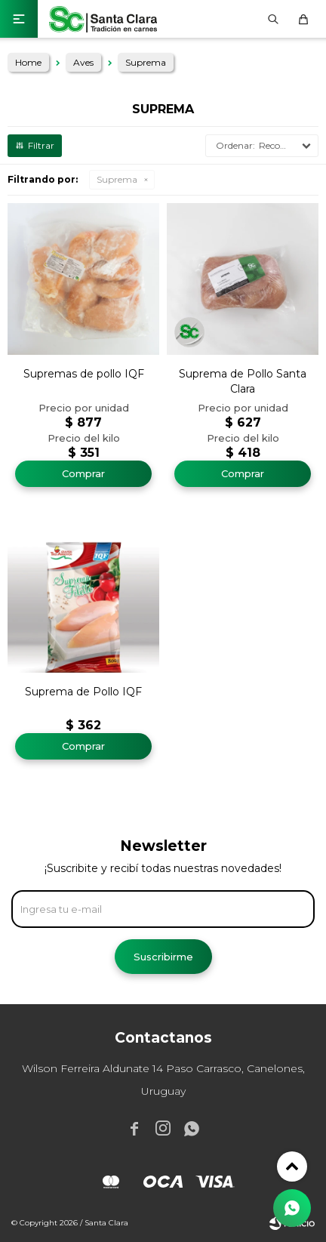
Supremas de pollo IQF (83, 374)
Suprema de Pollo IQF (83, 691)
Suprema (117, 179)
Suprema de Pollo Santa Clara (242, 381)
